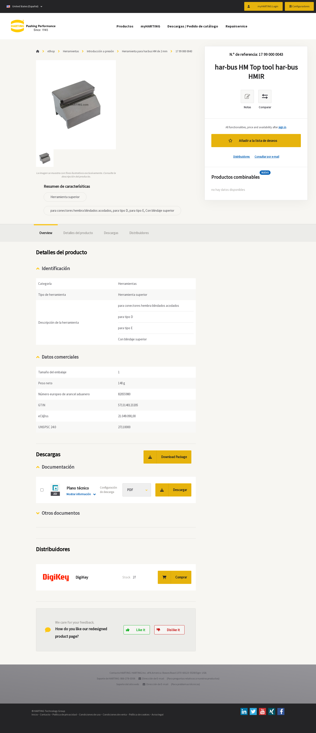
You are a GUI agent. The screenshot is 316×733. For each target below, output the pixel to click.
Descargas (111, 233)
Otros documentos (61, 513)
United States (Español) (22, 6)
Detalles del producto (78, 233)
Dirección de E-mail (153, 678)
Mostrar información (78, 494)
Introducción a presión (100, 51)
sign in (282, 127)
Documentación (58, 467)
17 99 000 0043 (184, 51)
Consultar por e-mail (267, 157)
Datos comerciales (60, 357)
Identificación (56, 268)
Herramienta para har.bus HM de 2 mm (144, 51)
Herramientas (71, 51)
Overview (45, 233)
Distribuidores (241, 157)
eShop (51, 51)
